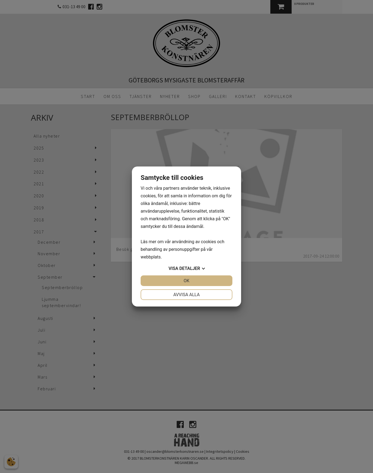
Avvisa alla (186, 294)
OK (186, 280)
